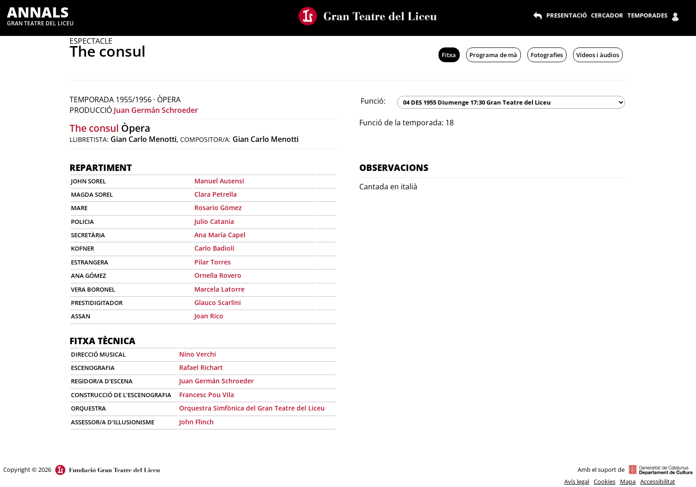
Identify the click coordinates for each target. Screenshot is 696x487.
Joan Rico (208, 315)
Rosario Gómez (218, 207)
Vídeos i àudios (597, 55)
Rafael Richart (201, 367)
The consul (94, 128)
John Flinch (196, 421)
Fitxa (449, 55)
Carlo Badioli (214, 248)
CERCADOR (607, 15)
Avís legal (576, 481)
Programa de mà (493, 55)
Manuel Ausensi (219, 180)
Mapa (628, 481)
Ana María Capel (220, 234)
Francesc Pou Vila (206, 394)
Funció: (373, 101)
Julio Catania (214, 221)
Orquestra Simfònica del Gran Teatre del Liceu (252, 408)
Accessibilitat (657, 481)
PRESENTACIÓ (566, 15)
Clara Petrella (215, 194)
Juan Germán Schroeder (156, 110)
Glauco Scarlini (217, 302)
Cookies (604, 481)
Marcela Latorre (219, 289)
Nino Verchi (197, 354)
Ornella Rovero (217, 275)
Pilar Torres (212, 262)
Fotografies (547, 55)
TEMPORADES (647, 15)
